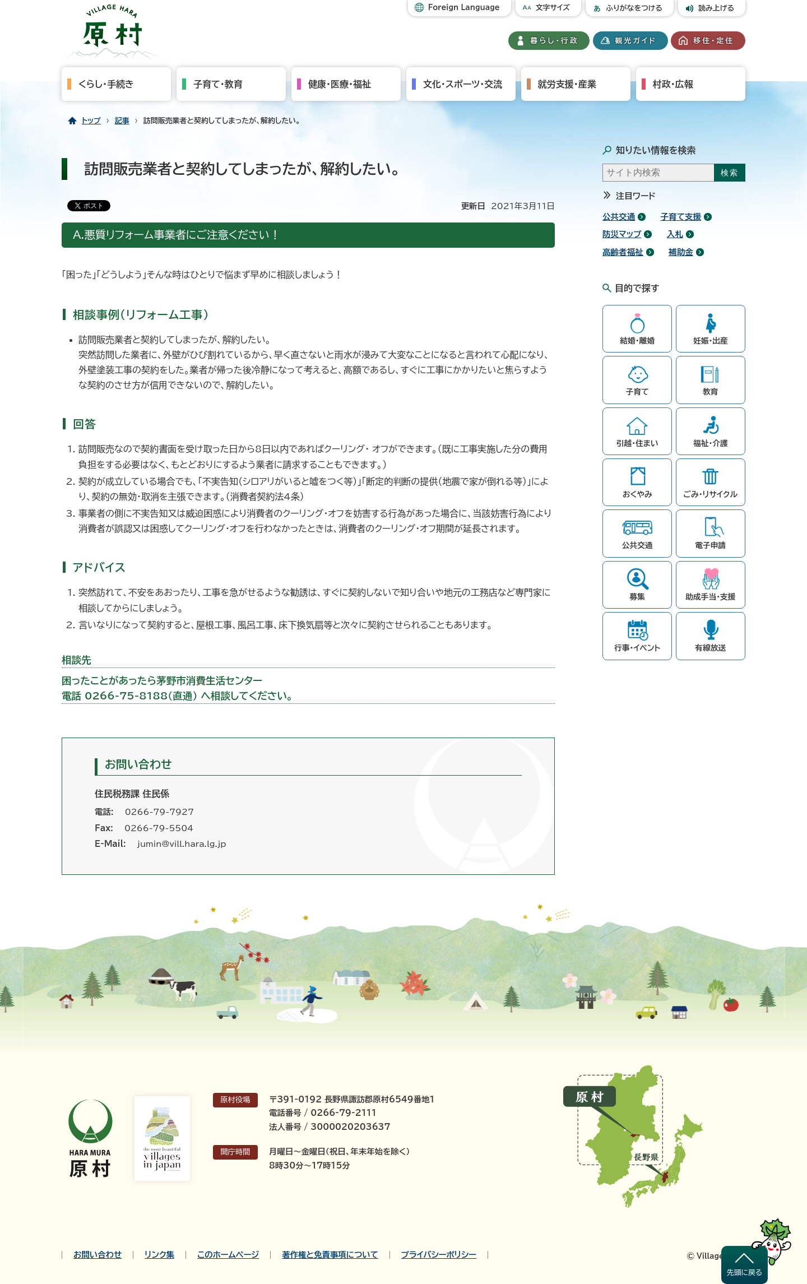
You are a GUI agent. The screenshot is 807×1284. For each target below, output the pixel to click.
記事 (122, 120)
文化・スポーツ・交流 (462, 84)
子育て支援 (681, 216)
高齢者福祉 (622, 252)
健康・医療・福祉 (339, 84)
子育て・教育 (218, 84)
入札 (675, 234)
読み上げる (716, 8)
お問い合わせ (97, 1255)
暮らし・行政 (555, 40)
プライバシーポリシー (438, 1255)
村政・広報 (673, 84)
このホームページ (228, 1255)
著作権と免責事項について (330, 1255)
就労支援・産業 (567, 84)
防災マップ (621, 234)
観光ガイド (636, 40)
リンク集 (159, 1255)
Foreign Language (464, 7)
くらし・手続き (106, 84)
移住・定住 (713, 40)
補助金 (681, 252)
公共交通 (618, 216)
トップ (91, 120)
